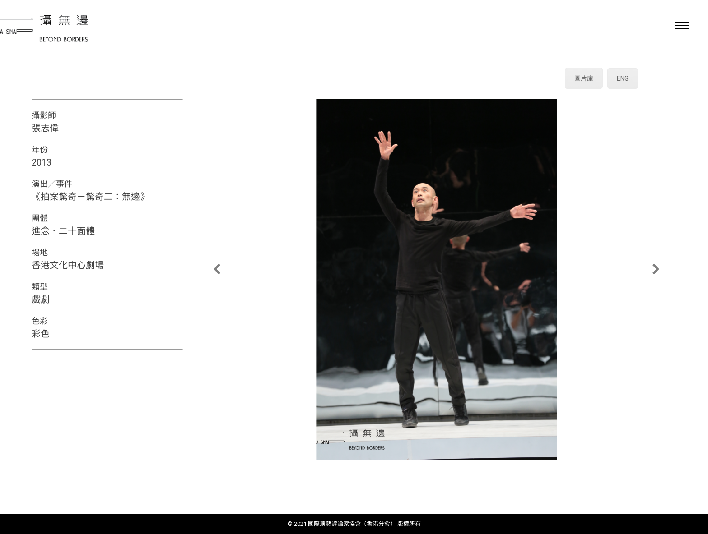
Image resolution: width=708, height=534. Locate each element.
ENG (623, 78)
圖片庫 (583, 78)
